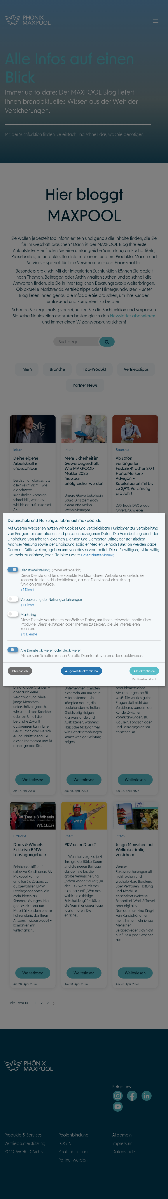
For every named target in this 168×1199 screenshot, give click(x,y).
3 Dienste (29, 634)
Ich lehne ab (20, 671)
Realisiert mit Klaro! (144, 679)
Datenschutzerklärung (97, 555)
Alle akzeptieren (144, 671)
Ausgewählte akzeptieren (81, 671)
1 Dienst (27, 590)
